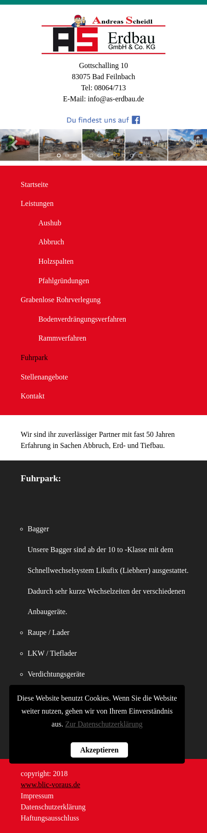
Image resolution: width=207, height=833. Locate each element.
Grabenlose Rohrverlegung (61, 300)
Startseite (35, 184)
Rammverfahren (62, 338)
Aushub (49, 223)
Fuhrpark (34, 357)
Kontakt (33, 396)
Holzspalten (55, 261)
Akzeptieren (99, 750)
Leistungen (37, 203)
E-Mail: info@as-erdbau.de (103, 99)
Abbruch (51, 242)
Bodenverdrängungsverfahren (82, 319)
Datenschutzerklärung (53, 807)
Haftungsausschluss (50, 818)
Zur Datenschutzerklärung (103, 724)
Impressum (37, 796)
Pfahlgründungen (63, 281)
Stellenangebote (44, 377)
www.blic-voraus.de (50, 785)
